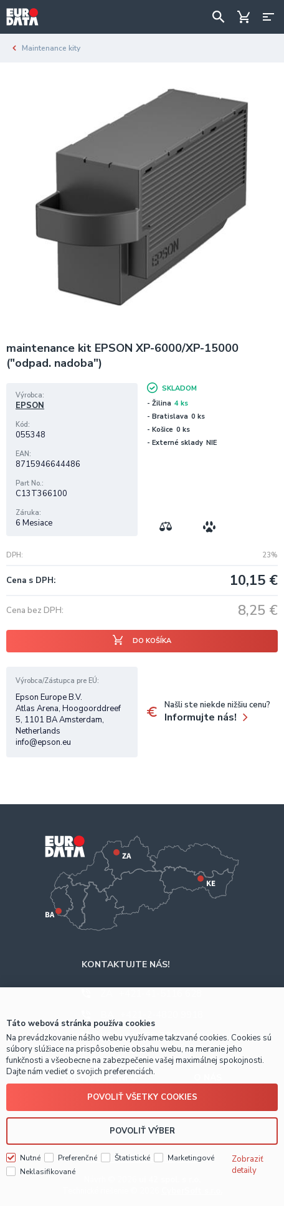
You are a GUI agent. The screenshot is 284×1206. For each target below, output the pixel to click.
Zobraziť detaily (247, 1165)
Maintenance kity (51, 48)
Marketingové (191, 1158)
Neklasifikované (47, 1172)
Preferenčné (77, 1158)
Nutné (30, 1158)
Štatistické (132, 1158)
